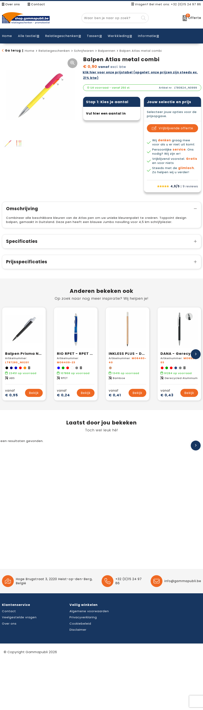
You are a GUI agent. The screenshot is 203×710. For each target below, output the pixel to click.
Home (29, 51)
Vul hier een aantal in (106, 113)
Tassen (93, 36)
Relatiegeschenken (61, 36)
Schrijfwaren (84, 51)
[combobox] (110, 18)
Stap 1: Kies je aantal (107, 101)
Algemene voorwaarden (89, 611)
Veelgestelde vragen (19, 617)
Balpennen (106, 51)
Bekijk (34, 393)
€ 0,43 (166, 393)
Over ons (11, 4)
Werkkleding (118, 36)
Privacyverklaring (83, 617)
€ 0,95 (11, 393)
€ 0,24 (63, 393)
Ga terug (13, 50)
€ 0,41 (115, 393)
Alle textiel (27, 36)
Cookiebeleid (80, 623)
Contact (36, 4)
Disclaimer (78, 630)
